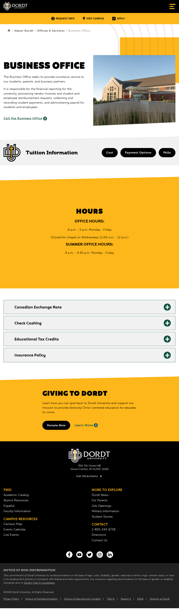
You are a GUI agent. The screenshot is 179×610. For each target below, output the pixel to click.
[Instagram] (100, 554)
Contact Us (99, 540)
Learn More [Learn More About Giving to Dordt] (86, 425)
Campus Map (13, 524)
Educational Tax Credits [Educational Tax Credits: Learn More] (36, 339)
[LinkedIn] (110, 554)
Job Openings (101, 505)
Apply (118, 18)
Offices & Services (51, 30)
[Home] (9, 30)
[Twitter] (89, 554)
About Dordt (23, 30)
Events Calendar (15, 529)
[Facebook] (69, 554)
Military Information (105, 511)
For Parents (100, 500)
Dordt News (100, 495)
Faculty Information (17, 511)
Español (9, 505)
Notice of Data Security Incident (82, 598)
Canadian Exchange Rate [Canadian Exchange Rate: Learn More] (38, 307)
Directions (99, 534)
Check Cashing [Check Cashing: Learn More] (27, 323)
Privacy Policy (11, 598)
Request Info (63, 18)
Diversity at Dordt (160, 598)
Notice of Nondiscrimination (41, 598)
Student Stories (102, 516)
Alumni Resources (16, 500)
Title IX (111, 598)
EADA (140, 598)
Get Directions (89, 476)
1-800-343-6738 (103, 529)
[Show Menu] (172, 6)
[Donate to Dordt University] (56, 425)
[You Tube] (79, 554)
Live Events (11, 534)
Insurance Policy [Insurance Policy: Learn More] (30, 355)
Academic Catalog (16, 495)
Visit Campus (93, 18)
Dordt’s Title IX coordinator (39, 582)
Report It (126, 598)
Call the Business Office (25, 118)
